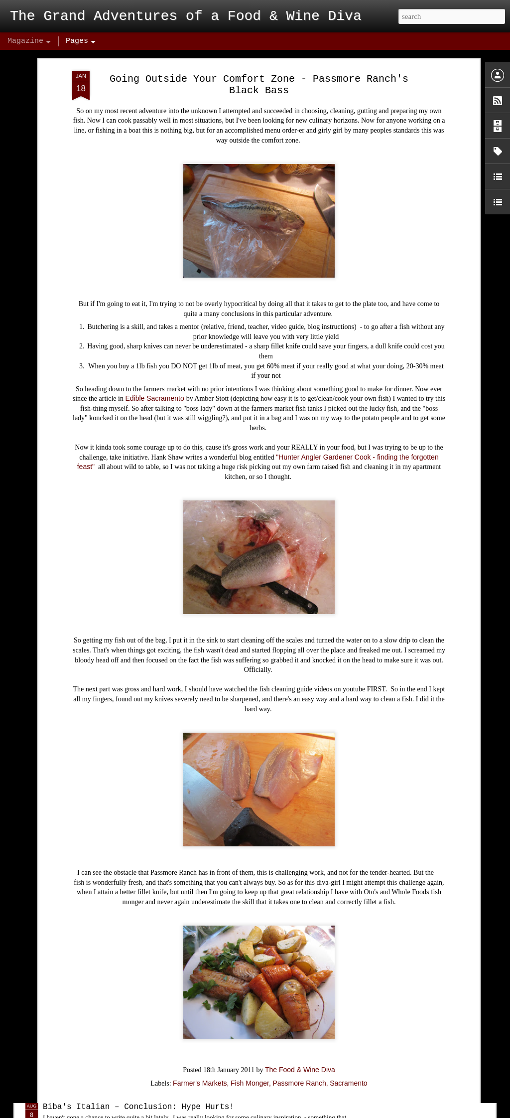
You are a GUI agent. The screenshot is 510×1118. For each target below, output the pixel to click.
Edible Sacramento (155, 320)
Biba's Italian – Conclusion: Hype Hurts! (138, 1107)
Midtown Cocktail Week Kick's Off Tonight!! (143, 993)
